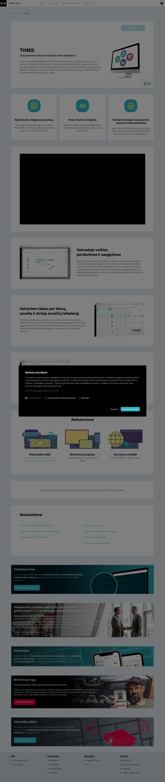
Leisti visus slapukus (130, 409)
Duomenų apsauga (33, 390)
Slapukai (46, 390)
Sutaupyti (114, 409)
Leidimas (55, 390)
